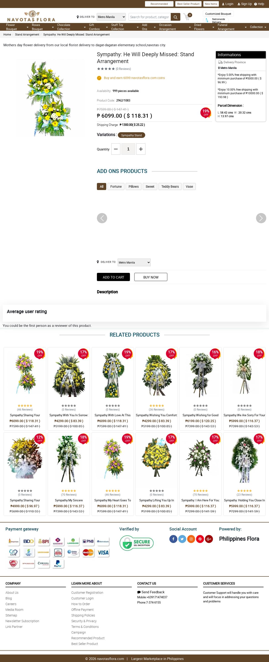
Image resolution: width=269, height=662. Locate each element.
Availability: (117, 91)
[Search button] (175, 17)
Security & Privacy (84, 620)
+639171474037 (157, 596)
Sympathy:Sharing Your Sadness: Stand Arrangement (25, 417)
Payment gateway (19, 528)
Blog (8, 597)
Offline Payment (82, 609)
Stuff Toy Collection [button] (125, 27)
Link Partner (14, 626)
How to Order (80, 603)
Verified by (128, 528)
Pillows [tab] (134, 186)
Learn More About (86, 583)
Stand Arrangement (27, 34)
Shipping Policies (83, 614)
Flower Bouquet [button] (17, 27)
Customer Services (219, 583)
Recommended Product (88, 637)
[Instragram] (191, 538)
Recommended (159, 3)
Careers (10, 603)
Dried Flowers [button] (204, 27)
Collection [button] (258, 27)
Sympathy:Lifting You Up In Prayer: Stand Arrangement (156, 502)
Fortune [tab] (116, 186)
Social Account (181, 528)
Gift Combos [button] (98, 27)
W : (240, 112)
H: (225, 116)
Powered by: (229, 528)
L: (224, 112)
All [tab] (101, 186)
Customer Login (82, 597)
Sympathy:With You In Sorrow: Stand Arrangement (68, 417)
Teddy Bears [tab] (170, 186)
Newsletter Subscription (22, 620)
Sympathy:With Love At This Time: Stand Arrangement (113, 417)
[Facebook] (173, 538)
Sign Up (245, 3)
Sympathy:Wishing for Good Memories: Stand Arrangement (200, 417)
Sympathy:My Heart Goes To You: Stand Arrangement (112, 502)
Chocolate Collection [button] (71, 27)
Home (7, 34)
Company (13, 583)
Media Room (14, 609)
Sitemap (11, 614)
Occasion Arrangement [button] (175, 27)
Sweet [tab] (150, 186)
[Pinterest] (200, 538)
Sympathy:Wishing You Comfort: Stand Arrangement (156, 417)
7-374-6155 (153, 602)
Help (259, 3)
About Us (11, 592)
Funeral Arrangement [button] (232, 27)
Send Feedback (151, 591)
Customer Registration (87, 592)
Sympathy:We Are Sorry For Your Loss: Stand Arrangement (244, 417)
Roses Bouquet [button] (43, 27)
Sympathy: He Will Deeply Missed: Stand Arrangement (76, 34)
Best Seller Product (188, 3)
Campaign (78, 631)
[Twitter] (182, 538)
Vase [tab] (189, 186)
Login (227, 3)
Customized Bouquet (218, 13)
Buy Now (150, 277)
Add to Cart (113, 277)
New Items (211, 3)
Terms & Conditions (85, 626)
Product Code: (113, 100)
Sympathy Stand (131, 135)
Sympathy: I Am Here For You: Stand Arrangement (200, 502)
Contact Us (146, 583)
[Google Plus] (209, 538)
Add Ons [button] (149, 27)
